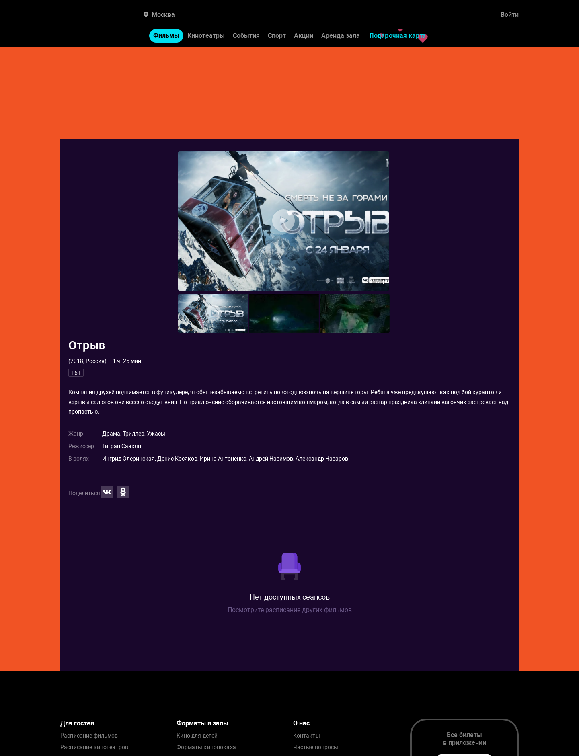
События (246, 35)
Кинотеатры (206, 35)
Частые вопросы (316, 747)
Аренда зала (340, 35)
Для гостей (77, 723)
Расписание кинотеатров (94, 747)
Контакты (306, 736)
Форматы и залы (202, 723)
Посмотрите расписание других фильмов (290, 610)
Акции (303, 35)
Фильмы (166, 35)
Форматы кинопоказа (206, 747)
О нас (301, 723)
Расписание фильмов (89, 736)
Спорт (277, 35)
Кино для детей (197, 736)
